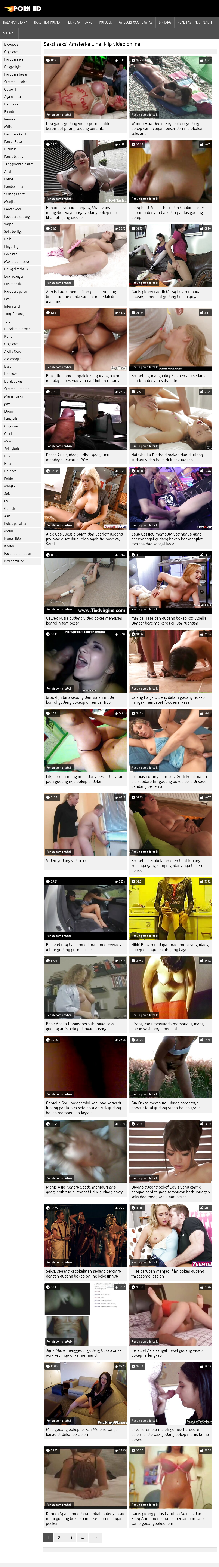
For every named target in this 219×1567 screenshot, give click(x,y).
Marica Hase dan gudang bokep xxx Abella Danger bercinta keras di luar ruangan (168, 621)
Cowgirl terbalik (16, 269)
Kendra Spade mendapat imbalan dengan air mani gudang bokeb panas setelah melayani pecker (85, 1518)
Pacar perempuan (17, 554)
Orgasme (11, 52)
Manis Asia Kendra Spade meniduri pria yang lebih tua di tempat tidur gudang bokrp (84, 1190)
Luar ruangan (14, 277)
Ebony (9, 411)
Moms (9, 441)
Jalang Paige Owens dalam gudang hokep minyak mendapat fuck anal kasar (168, 700)
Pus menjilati (14, 284)
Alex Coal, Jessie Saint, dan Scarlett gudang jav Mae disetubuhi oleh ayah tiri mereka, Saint (84, 539)
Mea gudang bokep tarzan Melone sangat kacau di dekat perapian (82, 1432)
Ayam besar (13, 97)
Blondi (9, 112)
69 (6, 501)
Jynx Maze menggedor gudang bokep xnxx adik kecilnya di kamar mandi (84, 1353)
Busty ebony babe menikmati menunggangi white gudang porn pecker (84, 947)
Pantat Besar (13, 142)
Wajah (8, 224)
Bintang (165, 22)
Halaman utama (15, 22)
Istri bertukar (14, 561)
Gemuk (9, 509)
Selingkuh (11, 449)
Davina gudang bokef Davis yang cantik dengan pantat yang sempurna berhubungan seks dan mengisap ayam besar (170, 1192)
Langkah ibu (13, 419)
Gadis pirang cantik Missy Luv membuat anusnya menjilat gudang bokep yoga (166, 294)
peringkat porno (80, 22)
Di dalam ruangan (17, 329)
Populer (105, 22)
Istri (7, 456)
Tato (7, 321)
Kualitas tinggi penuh (195, 22)
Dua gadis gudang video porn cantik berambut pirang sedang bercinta (77, 126)
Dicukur (10, 149)
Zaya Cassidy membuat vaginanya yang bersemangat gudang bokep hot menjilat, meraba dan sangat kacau (167, 539)
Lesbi (8, 299)
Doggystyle (12, 67)
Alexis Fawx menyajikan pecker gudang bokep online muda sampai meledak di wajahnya (81, 296)
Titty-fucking (14, 314)
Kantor (9, 546)
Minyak (9, 486)
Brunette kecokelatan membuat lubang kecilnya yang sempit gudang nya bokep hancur (166, 865)
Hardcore (11, 104)
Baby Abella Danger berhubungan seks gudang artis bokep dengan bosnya (80, 1026)
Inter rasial (12, 306)
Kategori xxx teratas (135, 22)
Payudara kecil (15, 134)
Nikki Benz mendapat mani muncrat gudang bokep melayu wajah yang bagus (170, 947)
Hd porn (10, 471)
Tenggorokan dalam (19, 164)
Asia (7, 516)
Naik (7, 239)
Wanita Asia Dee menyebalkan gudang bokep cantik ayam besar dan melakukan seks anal (167, 128)
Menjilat (10, 202)
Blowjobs (11, 44)
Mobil (8, 531)
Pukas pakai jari (15, 524)
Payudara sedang (17, 217)
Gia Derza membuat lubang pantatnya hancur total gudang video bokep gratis (165, 1105)
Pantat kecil (13, 209)
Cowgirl (10, 89)
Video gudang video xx (66, 860)
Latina (8, 179)
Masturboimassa (16, 262)
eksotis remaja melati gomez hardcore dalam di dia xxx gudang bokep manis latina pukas (170, 1434)
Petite (8, 479)
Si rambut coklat (16, 82)
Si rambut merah (16, 389)
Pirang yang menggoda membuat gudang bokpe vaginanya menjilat (167, 1026)
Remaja (9, 119)
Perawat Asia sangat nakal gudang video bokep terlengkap (167, 1353)
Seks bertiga (13, 232)
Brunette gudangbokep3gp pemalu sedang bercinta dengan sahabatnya (168, 378)
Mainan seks (13, 396)
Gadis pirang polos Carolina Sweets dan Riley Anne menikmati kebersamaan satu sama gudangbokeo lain (167, 1518)
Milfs (8, 127)
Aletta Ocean (14, 351)
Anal (7, 172)
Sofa (7, 494)
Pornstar (10, 254)
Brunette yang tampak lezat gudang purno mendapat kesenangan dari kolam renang (83, 378)
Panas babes (13, 157)
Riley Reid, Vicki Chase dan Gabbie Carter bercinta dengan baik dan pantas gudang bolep (167, 212)
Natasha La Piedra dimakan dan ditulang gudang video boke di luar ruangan (167, 457)
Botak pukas (13, 381)
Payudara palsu (15, 291)
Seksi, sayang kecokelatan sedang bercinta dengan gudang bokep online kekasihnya (83, 1274)
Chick (8, 434)
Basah (8, 366)
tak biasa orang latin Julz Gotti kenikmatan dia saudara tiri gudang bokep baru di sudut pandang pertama (169, 781)
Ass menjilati (13, 359)
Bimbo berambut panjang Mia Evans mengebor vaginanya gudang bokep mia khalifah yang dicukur (81, 212)
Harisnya (10, 374)
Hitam (8, 464)
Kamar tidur (13, 539)
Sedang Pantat (14, 194)
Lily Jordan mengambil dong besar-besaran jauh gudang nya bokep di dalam (84, 779)
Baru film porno (47, 22)
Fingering (11, 247)
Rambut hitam (14, 187)
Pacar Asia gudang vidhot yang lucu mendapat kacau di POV (77, 457)
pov (7, 404)
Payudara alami (15, 59)
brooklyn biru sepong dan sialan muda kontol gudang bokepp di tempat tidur (80, 700)
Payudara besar (15, 74)
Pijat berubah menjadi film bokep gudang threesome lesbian (167, 1274)
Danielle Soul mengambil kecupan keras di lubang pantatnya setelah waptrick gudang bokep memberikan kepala (83, 1108)
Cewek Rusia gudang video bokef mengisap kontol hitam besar (84, 621)
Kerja (8, 336)
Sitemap (9, 33)
